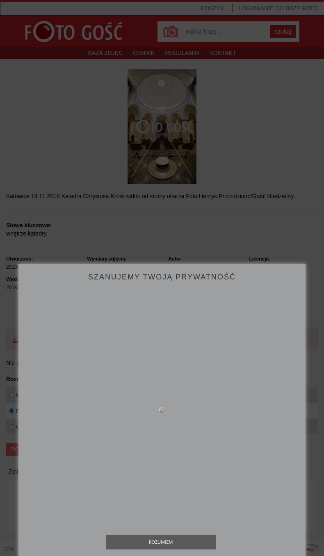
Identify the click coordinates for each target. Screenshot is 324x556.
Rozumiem (161, 542)
